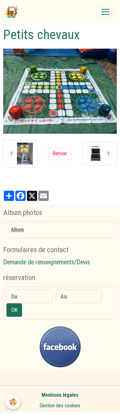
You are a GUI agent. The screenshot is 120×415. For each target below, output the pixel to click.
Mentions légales (60, 395)
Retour (60, 153)
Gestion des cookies (60, 406)
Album (17, 230)
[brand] (13, 12)
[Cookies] (13, 402)
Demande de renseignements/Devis (46, 262)
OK (14, 310)
